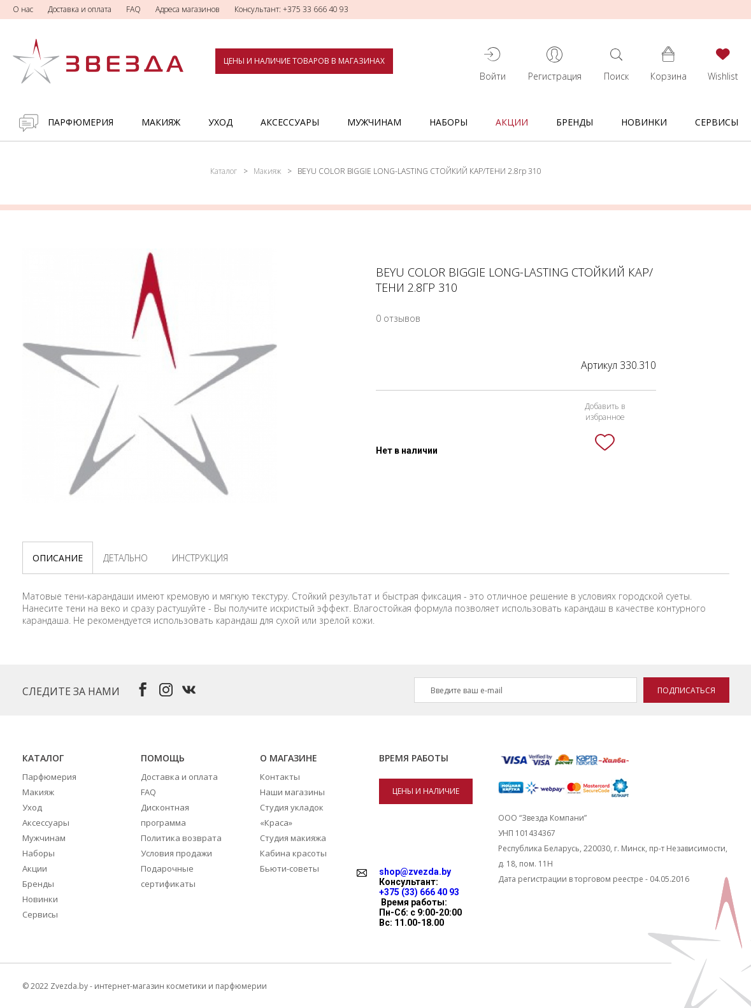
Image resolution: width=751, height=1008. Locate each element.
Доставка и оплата (79, 9)
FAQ (133, 9)
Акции (512, 122)
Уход (220, 122)
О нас (23, 9)
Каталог (223, 171)
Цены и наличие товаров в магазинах (304, 60)
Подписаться (686, 690)
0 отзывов (398, 318)
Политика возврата (181, 838)
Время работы (413, 758)
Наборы (448, 122)
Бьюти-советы (289, 868)
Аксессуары (290, 122)
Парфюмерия (80, 122)
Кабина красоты (293, 853)
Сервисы (716, 122)
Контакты (280, 776)
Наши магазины (292, 792)
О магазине (288, 758)
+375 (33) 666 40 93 (419, 892)
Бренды (574, 122)
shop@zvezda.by (415, 872)
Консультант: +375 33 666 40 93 (291, 9)
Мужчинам (374, 122)
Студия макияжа (293, 838)
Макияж (160, 122)
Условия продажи (176, 853)
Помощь (163, 758)
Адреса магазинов (187, 9)
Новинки (644, 122)
